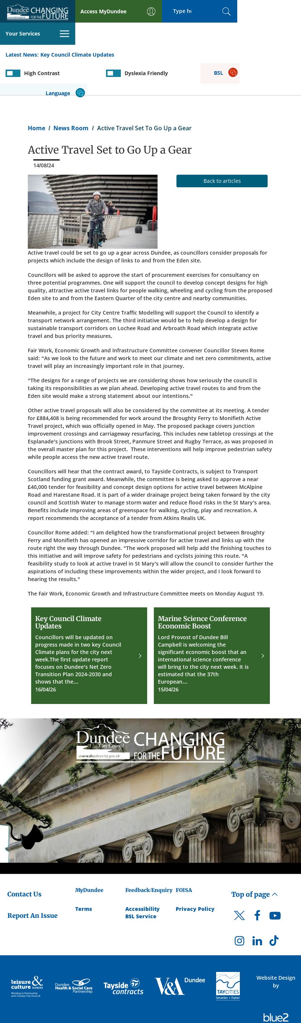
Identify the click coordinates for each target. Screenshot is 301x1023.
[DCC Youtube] (275, 884)
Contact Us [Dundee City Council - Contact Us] (24, 861)
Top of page (254, 861)
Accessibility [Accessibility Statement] (142, 875)
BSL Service (140, 882)
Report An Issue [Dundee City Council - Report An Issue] (32, 882)
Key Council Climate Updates (77, 32)
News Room (71, 95)
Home (36, 95)
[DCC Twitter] (239, 889)
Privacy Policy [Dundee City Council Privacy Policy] (195, 875)
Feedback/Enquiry (148, 856)
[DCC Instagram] (239, 909)
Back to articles (222, 147)
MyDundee (89, 856)
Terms (83, 875)
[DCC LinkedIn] (257, 909)
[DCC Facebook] (257, 884)
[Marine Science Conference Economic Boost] (212, 622)
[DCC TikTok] (275, 909)
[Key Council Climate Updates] (89, 622)
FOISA (184, 856)
